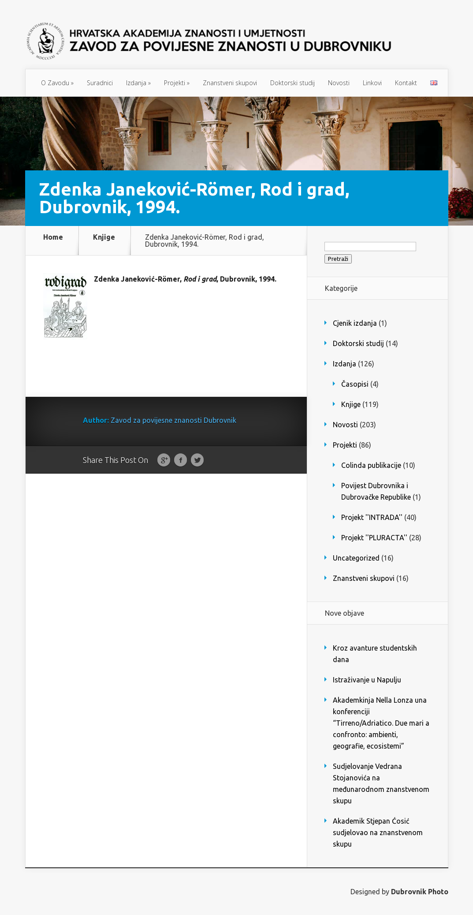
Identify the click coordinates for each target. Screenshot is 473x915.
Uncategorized (356, 558)
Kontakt (406, 83)
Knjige (104, 237)
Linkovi (372, 83)
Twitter (197, 460)
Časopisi (355, 384)
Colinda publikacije (371, 465)
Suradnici (100, 83)
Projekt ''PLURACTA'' (374, 538)
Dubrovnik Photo (419, 892)
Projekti (177, 83)
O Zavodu (57, 83)
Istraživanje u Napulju (367, 680)
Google (164, 460)
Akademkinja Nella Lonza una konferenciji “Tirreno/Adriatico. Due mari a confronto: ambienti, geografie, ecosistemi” (381, 723)
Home (53, 237)
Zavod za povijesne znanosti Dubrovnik (173, 420)
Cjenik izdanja (355, 323)
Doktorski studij (292, 83)
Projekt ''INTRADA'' (371, 517)
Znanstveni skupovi (230, 83)
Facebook (180, 460)
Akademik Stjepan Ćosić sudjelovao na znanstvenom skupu (378, 832)
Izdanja (138, 83)
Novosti (339, 83)
